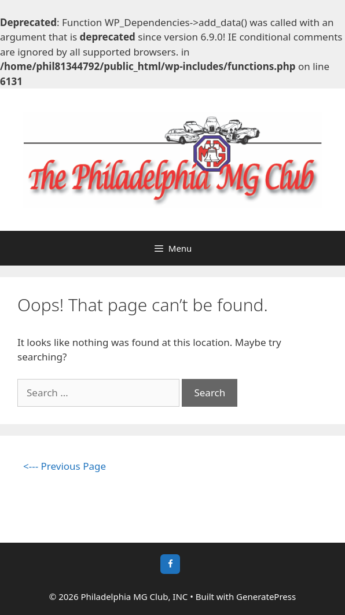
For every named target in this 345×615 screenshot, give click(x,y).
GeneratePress (266, 596)
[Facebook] (170, 564)
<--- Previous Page (64, 466)
